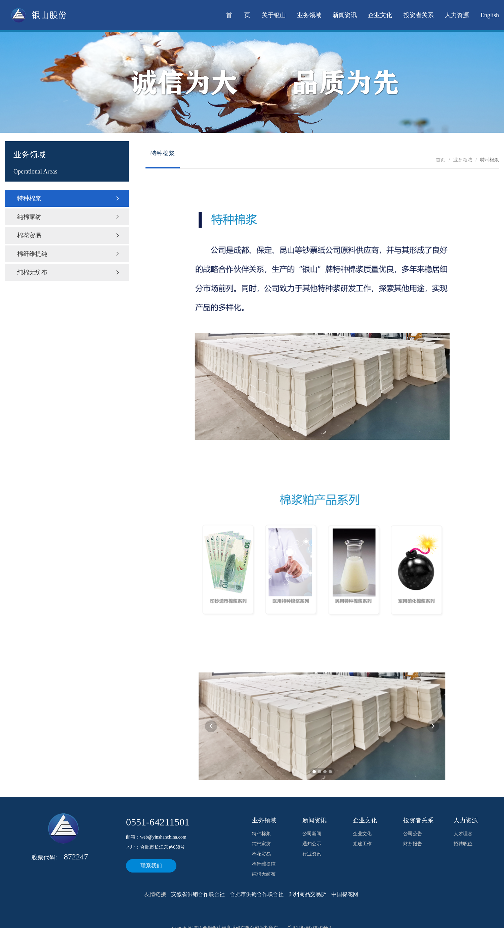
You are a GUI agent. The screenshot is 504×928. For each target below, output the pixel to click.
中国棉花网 (344, 894)
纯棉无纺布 (68, 272)
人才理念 (463, 833)
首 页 (238, 15)
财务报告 (412, 843)
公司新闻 (311, 833)
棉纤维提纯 (68, 253)
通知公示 (311, 843)
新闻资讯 (345, 15)
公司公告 (412, 833)
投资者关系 (419, 15)
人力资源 (457, 15)
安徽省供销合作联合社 (198, 894)
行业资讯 (311, 853)
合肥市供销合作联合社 (257, 894)
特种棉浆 (68, 198)
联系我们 (151, 865)
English (489, 15)
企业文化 (380, 15)
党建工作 (362, 843)
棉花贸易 (68, 235)
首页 (440, 159)
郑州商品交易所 (307, 894)
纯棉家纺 (68, 216)
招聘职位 (463, 843)
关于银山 (274, 15)
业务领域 (309, 15)
